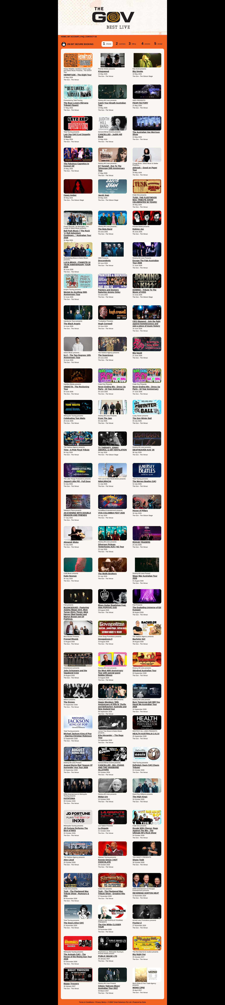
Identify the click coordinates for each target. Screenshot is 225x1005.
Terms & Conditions (86, 1002)
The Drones (69, 702)
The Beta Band (105, 229)
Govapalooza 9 (105, 639)
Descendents (104, 260)
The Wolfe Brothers (107, 574)
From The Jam (105, 418)
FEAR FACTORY (140, 103)
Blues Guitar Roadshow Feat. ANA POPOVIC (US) (112, 606)
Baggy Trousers (71, 983)
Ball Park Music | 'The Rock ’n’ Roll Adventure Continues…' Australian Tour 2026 (77, 234)
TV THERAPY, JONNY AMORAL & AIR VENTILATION (112, 448)
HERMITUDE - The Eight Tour (77, 75)
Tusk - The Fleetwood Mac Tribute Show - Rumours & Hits (76, 893)
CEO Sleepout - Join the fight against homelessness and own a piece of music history (146, 323)
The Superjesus (105, 355)
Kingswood (103, 71)
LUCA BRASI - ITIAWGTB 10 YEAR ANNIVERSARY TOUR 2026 (77, 264)
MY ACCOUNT (73, 37)
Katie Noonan (70, 576)
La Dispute (103, 828)
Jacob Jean (103, 195)
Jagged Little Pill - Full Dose (77, 481)
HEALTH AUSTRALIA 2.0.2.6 (146, 733)
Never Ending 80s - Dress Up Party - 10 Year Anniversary (112, 388)
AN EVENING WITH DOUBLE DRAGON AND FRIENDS (77, 514)
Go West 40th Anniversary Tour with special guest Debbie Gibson (110, 672)
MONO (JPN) (139, 988)
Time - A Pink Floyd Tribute (76, 450)
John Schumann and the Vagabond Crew (75, 671)
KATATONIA (69, 798)
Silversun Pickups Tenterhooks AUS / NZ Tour (111, 545)
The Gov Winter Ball (142, 418)
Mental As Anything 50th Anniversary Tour (75, 293)
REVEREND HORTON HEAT (146, 893)
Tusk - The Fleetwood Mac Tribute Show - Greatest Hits (111, 892)
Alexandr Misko (71, 542)
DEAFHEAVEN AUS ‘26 (143, 450)
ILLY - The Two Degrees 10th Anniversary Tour (77, 356)
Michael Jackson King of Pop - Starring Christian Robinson (78, 734)
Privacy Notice (100, 1002)
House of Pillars (140, 510)
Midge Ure (103, 797)
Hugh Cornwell (105, 324)
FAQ (82, 37)
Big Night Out (139, 954)
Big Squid (137, 353)
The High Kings (140, 797)
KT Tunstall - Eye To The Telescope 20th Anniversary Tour (111, 168)
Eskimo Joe (138, 229)
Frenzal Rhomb (71, 639)
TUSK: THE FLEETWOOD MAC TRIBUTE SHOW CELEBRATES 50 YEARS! (145, 199)
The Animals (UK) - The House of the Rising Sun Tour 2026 (78, 956)
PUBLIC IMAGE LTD (107, 956)
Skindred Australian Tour (144, 670)
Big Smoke (138, 71)
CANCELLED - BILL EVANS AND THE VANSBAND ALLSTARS (111, 767)
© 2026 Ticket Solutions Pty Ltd (119, 1002)
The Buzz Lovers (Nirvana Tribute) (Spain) (76, 104)
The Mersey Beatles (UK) (144, 481)
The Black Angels (72, 324)
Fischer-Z (137, 923)
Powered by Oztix (139, 1002)
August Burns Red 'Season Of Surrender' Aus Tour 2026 (78, 766)
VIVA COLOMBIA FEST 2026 (111, 513)
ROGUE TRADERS (141, 542)
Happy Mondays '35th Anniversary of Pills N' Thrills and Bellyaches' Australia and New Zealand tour (112, 705)
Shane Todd (138, 860)
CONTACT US (91, 37)
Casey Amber (70, 195)
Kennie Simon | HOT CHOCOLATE (108, 861)
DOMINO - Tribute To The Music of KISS (144, 291)
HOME (63, 37)
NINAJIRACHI (104, 481)
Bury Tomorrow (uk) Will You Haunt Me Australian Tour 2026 (146, 704)
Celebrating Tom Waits (74, 418)
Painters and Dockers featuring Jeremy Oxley (109, 291)
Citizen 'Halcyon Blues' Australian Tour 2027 (109, 987)
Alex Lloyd (69, 860)
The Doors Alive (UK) (74, 923)
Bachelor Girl (139, 639)
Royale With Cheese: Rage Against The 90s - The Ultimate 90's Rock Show (145, 830)
